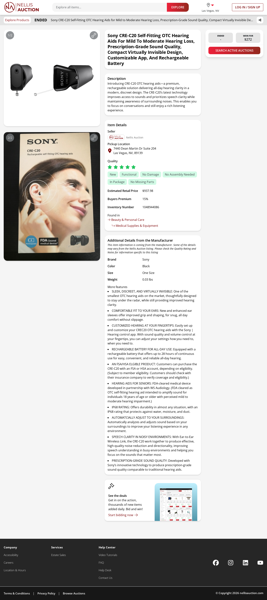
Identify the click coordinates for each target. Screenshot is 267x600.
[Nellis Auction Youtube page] (260, 563)
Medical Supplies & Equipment (135, 226)
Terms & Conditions (17, 593)
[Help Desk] (105, 570)
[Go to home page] (21, 7)
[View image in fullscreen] (94, 35)
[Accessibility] (11, 555)
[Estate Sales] (58, 555)
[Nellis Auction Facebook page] (216, 563)
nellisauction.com (251, 593)
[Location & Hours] (15, 570)
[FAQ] (101, 563)
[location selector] (210, 7)
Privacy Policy (46, 593)
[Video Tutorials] (108, 555)
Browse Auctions (74, 593)
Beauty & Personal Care (126, 220)
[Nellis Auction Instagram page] (231, 563)
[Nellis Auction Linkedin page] (245, 563)
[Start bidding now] (123, 515)
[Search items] (111, 7)
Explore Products (17, 20)
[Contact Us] (105, 578)
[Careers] (8, 563)
